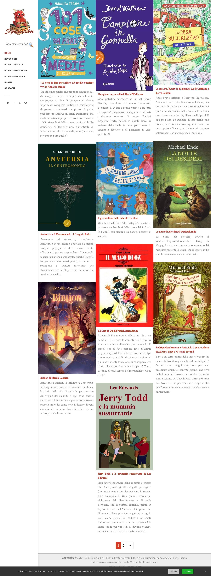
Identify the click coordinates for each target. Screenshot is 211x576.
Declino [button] (173, 571)
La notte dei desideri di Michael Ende (176, 231)
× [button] (205, 571)
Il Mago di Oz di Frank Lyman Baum (118, 330)
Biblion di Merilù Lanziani (54, 378)
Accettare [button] (187, 571)
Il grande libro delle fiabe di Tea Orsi (118, 218)
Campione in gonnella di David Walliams (120, 94)
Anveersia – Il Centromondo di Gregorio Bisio (65, 234)
